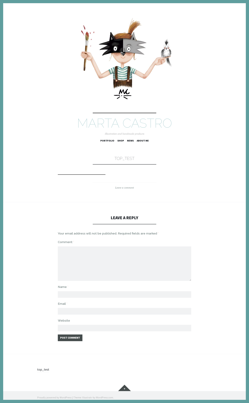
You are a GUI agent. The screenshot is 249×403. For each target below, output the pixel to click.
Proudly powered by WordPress (54, 393)
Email (62, 299)
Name (63, 282)
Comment (66, 242)
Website (64, 316)
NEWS (130, 140)
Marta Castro (124, 123)
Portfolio (107, 140)
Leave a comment (124, 187)
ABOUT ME (143, 140)
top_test (43, 365)
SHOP (120, 140)
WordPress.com (104, 393)
